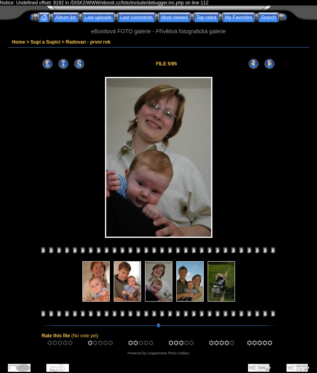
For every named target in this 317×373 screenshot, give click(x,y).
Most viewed (174, 17)
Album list (65, 17)
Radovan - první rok (88, 42)
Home (18, 42)
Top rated (206, 17)
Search (268, 17)
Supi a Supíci (45, 42)
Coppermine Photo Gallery (168, 353)
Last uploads (98, 17)
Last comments (136, 17)
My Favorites (238, 17)
